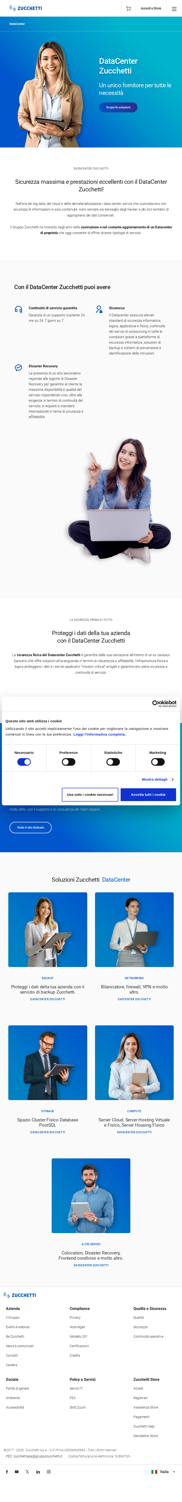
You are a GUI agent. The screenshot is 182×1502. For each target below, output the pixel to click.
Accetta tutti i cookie (148, 794)
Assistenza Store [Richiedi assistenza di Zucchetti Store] (145, 1407)
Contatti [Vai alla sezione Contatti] (12, 1355)
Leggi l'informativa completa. (99, 734)
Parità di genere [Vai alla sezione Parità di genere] (17, 1388)
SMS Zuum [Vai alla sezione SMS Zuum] (78, 1407)
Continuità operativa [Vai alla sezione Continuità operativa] (148, 1336)
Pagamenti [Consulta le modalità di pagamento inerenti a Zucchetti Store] (141, 1417)
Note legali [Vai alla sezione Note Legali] (77, 1327)
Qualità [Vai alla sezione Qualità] (138, 1317)
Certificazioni (79, 1346)
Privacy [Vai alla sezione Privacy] (75, 1317)
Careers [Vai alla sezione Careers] (11, 1365)
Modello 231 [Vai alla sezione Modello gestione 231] (79, 1336)
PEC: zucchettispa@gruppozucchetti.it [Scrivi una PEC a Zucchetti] (34, 1456)
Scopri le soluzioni (118, 107)
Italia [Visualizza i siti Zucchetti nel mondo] (163, 1472)
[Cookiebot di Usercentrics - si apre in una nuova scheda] (156, 703)
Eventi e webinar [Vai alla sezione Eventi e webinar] (18, 1327)
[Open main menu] (174, 8)
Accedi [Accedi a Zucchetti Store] (138, 1388)
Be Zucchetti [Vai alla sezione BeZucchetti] (15, 1336)
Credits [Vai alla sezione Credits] (75, 1355)
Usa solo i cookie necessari (90, 794)
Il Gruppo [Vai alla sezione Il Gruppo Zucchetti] (12, 1317)
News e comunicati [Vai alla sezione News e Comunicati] (20, 1346)
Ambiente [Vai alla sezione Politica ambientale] (13, 1398)
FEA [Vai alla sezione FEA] (73, 1398)
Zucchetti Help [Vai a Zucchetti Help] (144, 1426)
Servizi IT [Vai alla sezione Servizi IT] (76, 1388)
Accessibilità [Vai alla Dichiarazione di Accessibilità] (15, 1407)
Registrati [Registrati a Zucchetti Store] (140, 1398)
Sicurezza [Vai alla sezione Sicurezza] (140, 1327)
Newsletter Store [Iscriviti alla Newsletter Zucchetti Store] (145, 1436)
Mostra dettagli (154, 779)
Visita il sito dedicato (30, 827)
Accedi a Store (151, 8)
